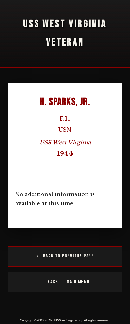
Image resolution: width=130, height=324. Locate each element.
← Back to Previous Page (65, 256)
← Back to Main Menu (65, 282)
